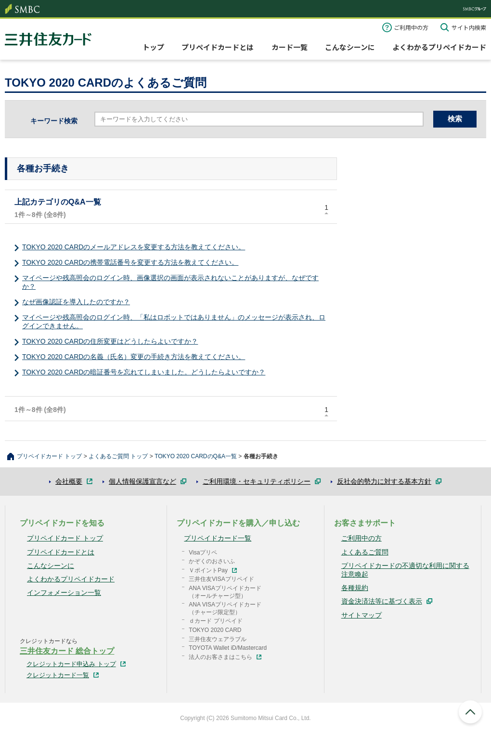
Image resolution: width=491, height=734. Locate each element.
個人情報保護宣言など (142, 481)
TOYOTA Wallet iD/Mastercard (228, 647)
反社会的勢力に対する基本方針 (384, 481)
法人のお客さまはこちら (220, 657)
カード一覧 (289, 47)
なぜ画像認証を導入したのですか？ (76, 302)
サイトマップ (361, 615)
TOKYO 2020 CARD (215, 630)
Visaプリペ (203, 552)
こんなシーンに (350, 47)
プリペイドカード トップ (49, 456)
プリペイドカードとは (217, 47)
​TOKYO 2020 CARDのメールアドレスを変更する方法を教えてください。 (133, 247)
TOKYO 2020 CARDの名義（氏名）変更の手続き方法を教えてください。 (133, 357)
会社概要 (68, 481)
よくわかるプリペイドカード (439, 47)
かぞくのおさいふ (212, 561)
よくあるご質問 (364, 552)
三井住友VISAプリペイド (221, 579)
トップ (153, 47)
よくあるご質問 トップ (118, 456)
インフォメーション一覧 (64, 592)
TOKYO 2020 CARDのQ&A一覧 (196, 456)
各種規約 (354, 588)
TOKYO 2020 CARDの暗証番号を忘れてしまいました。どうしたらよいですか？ (143, 372)
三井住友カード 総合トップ (67, 651)
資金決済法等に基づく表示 (381, 601)
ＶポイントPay (208, 570)
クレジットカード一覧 (57, 675)
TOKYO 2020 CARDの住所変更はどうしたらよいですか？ (110, 341)
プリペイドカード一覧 (217, 538)
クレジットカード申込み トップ (71, 664)
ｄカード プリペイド (215, 621)
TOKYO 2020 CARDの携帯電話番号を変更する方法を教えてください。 (130, 262)
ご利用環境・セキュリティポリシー (256, 481)
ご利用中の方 (411, 27)
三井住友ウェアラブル (217, 639)
